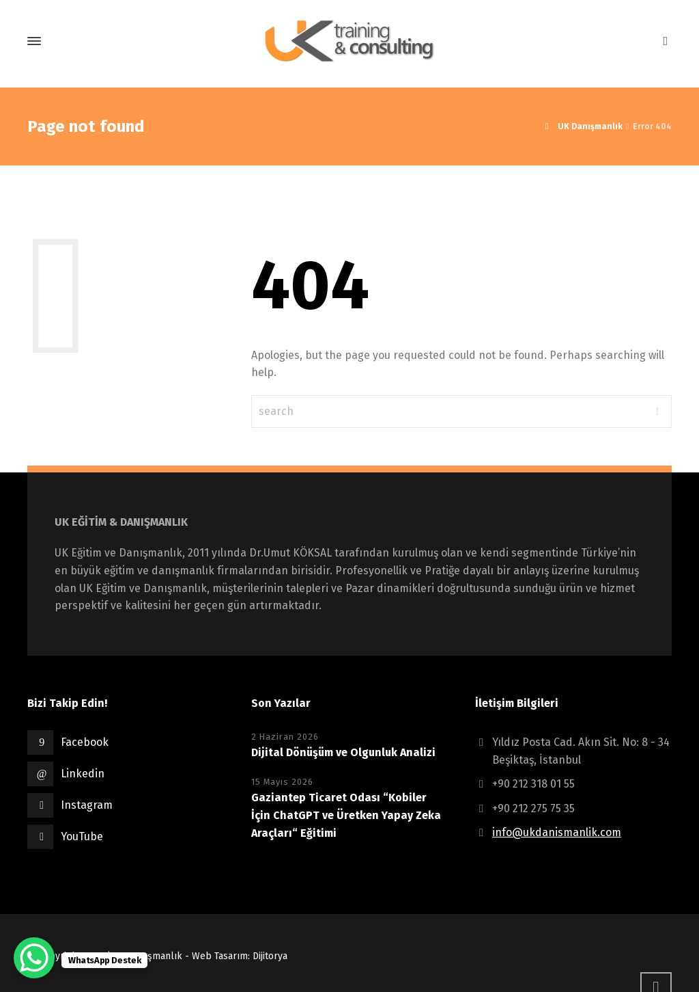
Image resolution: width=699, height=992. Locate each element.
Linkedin (82, 773)
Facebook (85, 742)
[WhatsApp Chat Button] (34, 957)
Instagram (87, 805)
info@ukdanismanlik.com (556, 832)
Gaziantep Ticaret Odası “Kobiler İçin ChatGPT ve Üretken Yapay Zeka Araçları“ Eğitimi (346, 815)
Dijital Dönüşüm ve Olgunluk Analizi (344, 752)
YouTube (82, 836)
